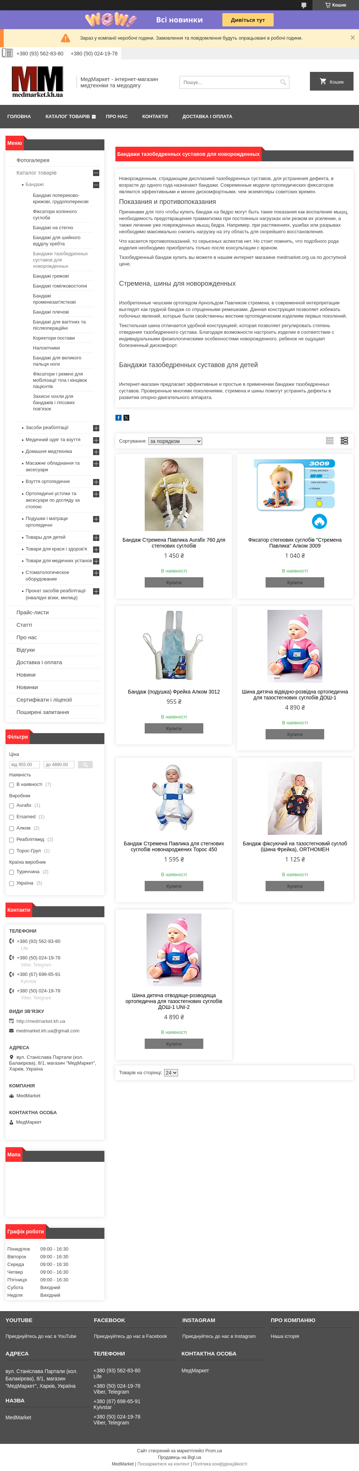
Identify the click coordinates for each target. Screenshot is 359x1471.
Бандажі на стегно (53, 227)
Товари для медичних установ (59, 560)
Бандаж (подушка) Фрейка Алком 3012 (174, 692)
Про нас (116, 116)
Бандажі (35, 184)
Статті (24, 625)
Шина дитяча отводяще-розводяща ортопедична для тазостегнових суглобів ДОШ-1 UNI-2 (174, 1001)
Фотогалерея (32, 160)
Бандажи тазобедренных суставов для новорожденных (60, 260)
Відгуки (25, 650)
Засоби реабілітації (47, 427)
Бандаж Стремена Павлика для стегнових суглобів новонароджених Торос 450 (174, 846)
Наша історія (285, 1336)
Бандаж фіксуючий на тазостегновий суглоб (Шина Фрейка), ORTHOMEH (295, 846)
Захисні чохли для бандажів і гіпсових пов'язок (54, 402)
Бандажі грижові (51, 276)
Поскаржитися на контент (163, 1464)
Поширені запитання (42, 712)
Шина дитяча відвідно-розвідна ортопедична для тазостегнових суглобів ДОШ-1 (295, 694)
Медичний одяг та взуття (53, 439)
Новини (26, 675)
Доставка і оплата (207, 116)
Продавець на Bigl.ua (179, 1457)
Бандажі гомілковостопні (60, 286)
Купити (174, 582)
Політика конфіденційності (220, 1464)
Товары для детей (46, 537)
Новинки (27, 687)
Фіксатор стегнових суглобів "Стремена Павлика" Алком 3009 (294, 543)
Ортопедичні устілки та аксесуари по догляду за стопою (53, 500)
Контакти (155, 116)
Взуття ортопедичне (48, 481)
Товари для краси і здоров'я (56, 549)
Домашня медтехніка (49, 451)
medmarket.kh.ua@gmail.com (47, 1030)
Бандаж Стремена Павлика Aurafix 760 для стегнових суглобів (174, 543)
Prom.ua (214, 1450)
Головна (19, 116)
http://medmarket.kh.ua (40, 1021)
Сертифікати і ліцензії (44, 699)
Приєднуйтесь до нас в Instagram (219, 1336)
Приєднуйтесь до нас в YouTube (40, 1336)
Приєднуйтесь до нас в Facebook (130, 1336)
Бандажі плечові (51, 312)
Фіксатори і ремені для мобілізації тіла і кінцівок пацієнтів (60, 380)
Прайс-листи (32, 612)
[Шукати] (283, 82)
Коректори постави (54, 338)
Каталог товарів (67, 116)
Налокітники (46, 348)
